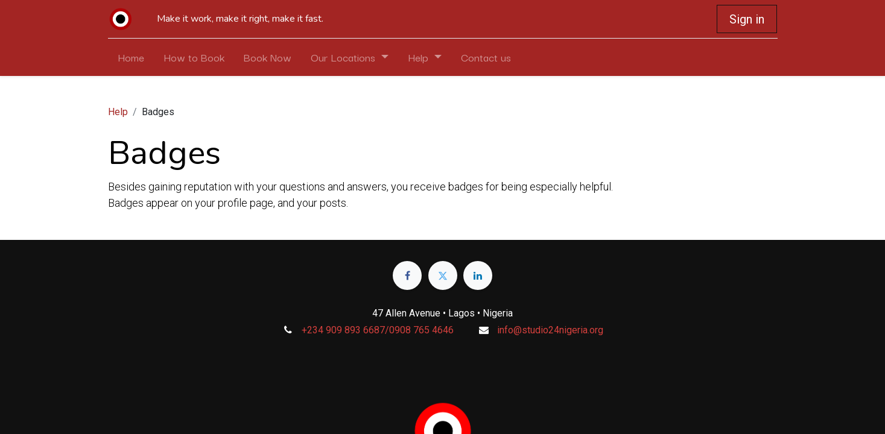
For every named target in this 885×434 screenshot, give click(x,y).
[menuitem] (131, 57)
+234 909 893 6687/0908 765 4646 (378, 330)
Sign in (746, 19)
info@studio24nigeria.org (550, 330)
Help (118, 112)
